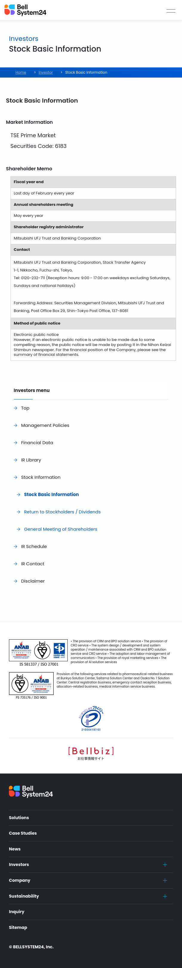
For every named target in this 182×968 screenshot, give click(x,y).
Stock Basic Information (51, 494)
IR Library (31, 460)
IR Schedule (34, 546)
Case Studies (23, 833)
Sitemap (18, 927)
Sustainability (24, 896)
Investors (19, 864)
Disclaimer (33, 581)
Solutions (19, 818)
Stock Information (41, 477)
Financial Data (37, 442)
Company (19, 880)
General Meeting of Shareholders (60, 529)
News (15, 849)
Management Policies (45, 425)
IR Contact (32, 564)
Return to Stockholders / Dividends (62, 512)
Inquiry (16, 912)
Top (25, 408)
